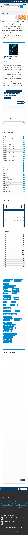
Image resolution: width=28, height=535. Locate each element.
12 (23, 181)
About (10, 1)
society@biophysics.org (8, 521)
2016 (6, 254)
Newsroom (6, 504)
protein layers (7, 97)
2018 (6, 250)
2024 (6, 238)
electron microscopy (15, 93)
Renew (17, 1)
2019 (6, 248)
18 (23, 169)
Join (14, 1)
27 (23, 162)
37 (23, 148)
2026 (6, 235)
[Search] (12, 6)
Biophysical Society (16, 91)
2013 (6, 260)
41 (23, 150)
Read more (20, 102)
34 (23, 140)
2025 (6, 236)
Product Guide (7, 507)
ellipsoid (6, 95)
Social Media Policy (14, 531)
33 (23, 146)
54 (23, 185)
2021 (6, 244)
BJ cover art (6, 93)
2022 (6, 242)
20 (23, 136)
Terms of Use (14, 530)
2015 (6, 256)
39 (23, 152)
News (25, 1)
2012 (6, 262)
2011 (6, 264)
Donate (21, 1)
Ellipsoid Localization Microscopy (14, 49)
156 (23, 173)
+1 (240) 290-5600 (7, 524)
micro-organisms (13, 95)
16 (23, 171)
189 (23, 175)
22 (23, 189)
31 (23, 142)
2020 (6, 246)
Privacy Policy (14, 528)
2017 (6, 252)
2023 (6, 240)
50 (23, 191)
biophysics (8, 91)
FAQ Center (21, 504)
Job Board (21, 507)
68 (23, 177)
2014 (6, 258)
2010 (6, 266)
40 (23, 138)
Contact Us (21, 501)
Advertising (7, 501)
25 (23, 154)
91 (23, 187)
